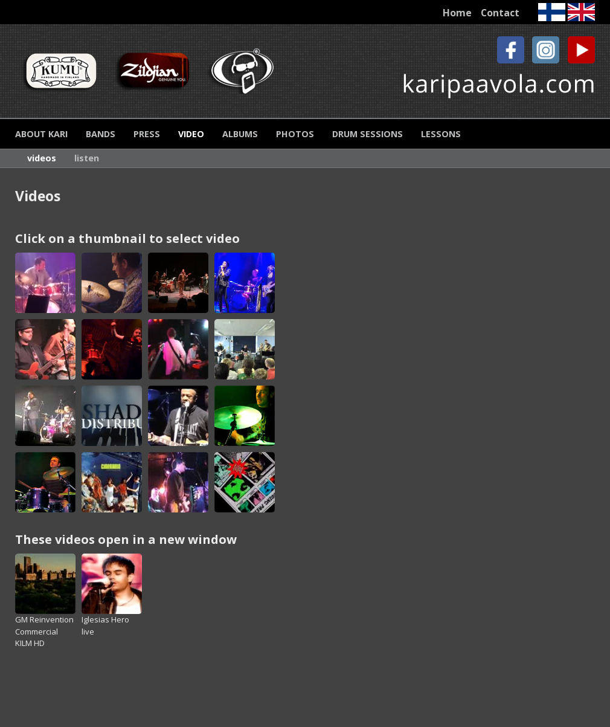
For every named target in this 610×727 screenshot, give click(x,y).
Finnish (551, 12)
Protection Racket (246, 71)
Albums (240, 134)
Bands (100, 134)
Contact (500, 12)
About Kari (41, 134)
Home (457, 12)
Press (146, 134)
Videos (41, 158)
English (581, 12)
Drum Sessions (367, 134)
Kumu (60, 71)
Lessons (441, 134)
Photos (295, 134)
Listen (86, 158)
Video (191, 134)
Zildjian (153, 71)
